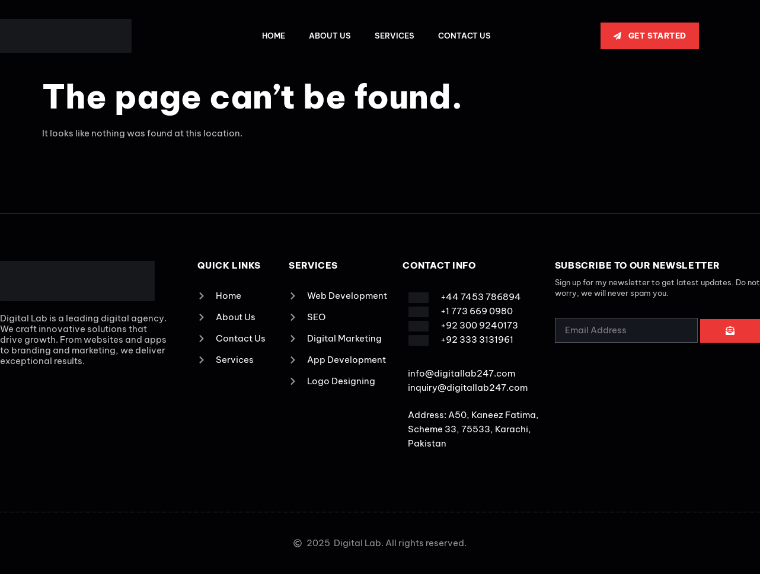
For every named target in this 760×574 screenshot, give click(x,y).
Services (394, 35)
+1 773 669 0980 (476, 311)
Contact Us (464, 35)
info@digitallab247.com (461, 373)
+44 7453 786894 (480, 296)
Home (273, 35)
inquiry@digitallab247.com (468, 387)
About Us (330, 35)
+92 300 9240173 (479, 325)
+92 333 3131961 (476, 339)
